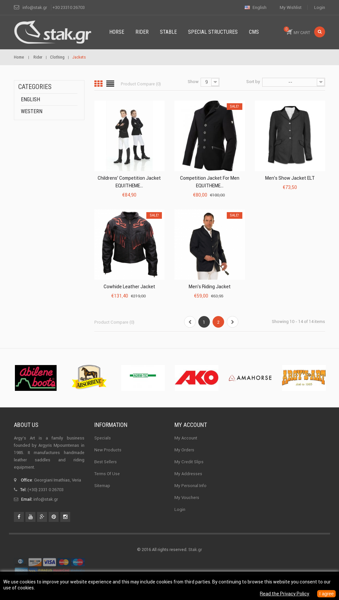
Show (193, 81)
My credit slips (189, 462)
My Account (185, 438)
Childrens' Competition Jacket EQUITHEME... (129, 182)
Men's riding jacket (210, 287)
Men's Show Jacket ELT (290, 178)
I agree (326, 593)
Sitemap (102, 485)
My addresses (188, 474)
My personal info (190, 485)
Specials (102, 438)
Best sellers (105, 462)
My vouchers (186, 497)
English (30, 99)
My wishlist (291, 7)
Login (319, 7)
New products (107, 450)
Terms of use (107, 474)
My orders (184, 450)
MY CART (297, 30)
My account (190, 424)
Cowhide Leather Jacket (129, 287)
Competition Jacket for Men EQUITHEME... (209, 182)
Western (31, 111)
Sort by (253, 81)
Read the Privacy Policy (284, 594)
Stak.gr (195, 549)
